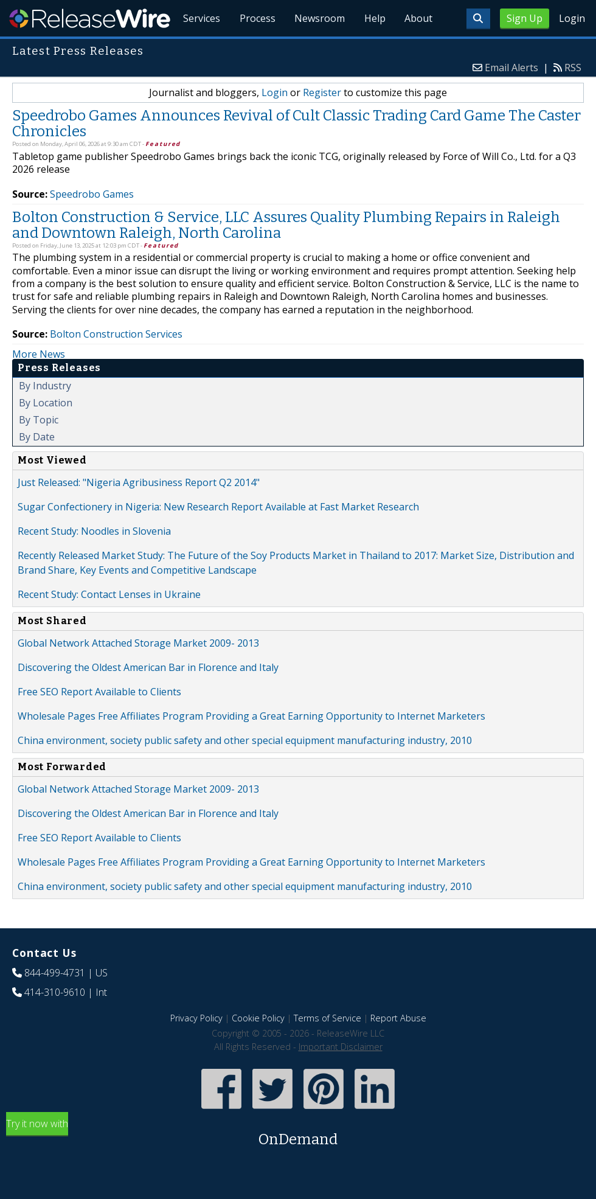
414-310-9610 (54, 1020)
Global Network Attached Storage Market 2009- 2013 (138, 671)
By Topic (38, 447)
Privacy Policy (196, 1046)
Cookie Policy (258, 1046)
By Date (37, 464)
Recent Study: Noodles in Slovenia (94, 559)
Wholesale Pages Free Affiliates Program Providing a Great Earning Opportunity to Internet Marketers (251, 744)
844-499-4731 (54, 1000)
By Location (45, 430)
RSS (572, 95)
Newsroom (319, 48)
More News (38, 382)
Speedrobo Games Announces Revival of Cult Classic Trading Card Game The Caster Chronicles (296, 151)
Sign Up (524, 18)
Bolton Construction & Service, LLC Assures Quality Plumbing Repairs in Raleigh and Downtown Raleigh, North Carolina (286, 253)
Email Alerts (511, 95)
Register (322, 120)
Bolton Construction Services (116, 362)
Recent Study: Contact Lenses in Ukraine (109, 622)
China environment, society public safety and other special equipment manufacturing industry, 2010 (245, 768)
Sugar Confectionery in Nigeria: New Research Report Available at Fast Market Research (218, 534)
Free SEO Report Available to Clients (99, 719)
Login (572, 18)
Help (374, 48)
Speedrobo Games (92, 222)
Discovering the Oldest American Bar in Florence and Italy (148, 695)
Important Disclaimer (341, 1074)
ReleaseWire (89, 18)
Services (201, 48)
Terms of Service (327, 1046)
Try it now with (298, 1161)
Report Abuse (398, 1046)
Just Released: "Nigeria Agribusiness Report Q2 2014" (139, 510)
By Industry (45, 413)
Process (256, 48)
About (418, 48)
